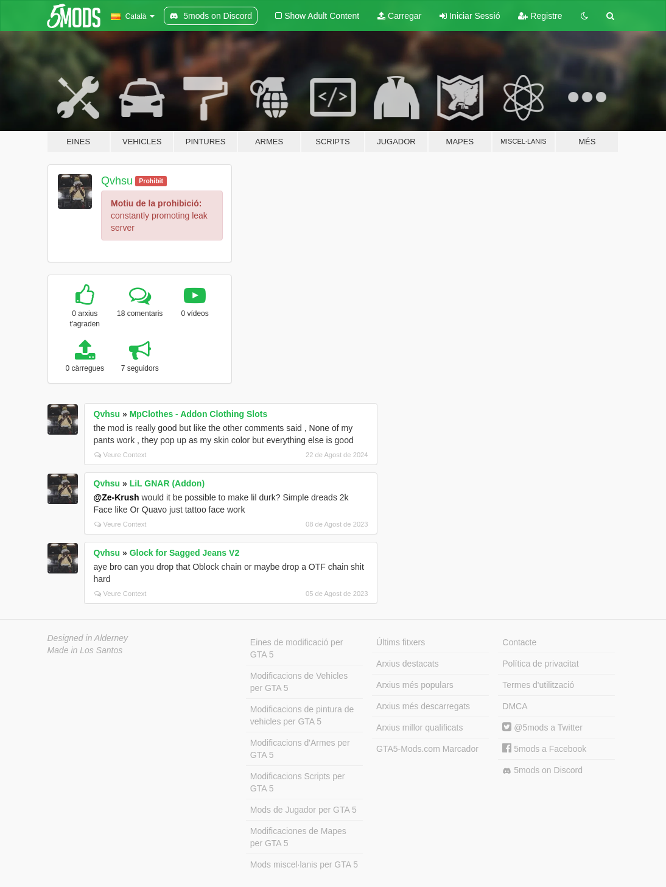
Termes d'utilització (538, 685)
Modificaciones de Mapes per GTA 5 (298, 837)
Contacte (519, 642)
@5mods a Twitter (542, 727)
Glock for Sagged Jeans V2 (185, 553)
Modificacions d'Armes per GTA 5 (300, 749)
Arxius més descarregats (423, 706)
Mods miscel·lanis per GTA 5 (304, 864)
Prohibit (151, 180)
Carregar (399, 16)
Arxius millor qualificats (419, 727)
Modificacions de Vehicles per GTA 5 (299, 682)
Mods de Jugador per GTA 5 (303, 810)
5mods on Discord (542, 770)
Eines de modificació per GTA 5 (296, 648)
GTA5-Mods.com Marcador (427, 749)
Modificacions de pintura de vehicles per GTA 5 (302, 715)
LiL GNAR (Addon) (167, 483)
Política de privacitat (540, 663)
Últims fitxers (400, 642)
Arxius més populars (415, 685)
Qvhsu (117, 181)
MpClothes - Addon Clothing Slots (199, 414)
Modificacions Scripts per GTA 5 (297, 782)
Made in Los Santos (85, 650)
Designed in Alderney (87, 638)
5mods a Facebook (544, 748)
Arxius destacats (407, 663)
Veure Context (120, 454)
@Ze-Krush (116, 497)
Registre (540, 16)
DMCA (514, 706)
